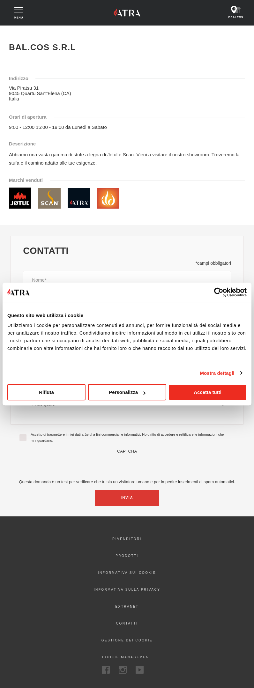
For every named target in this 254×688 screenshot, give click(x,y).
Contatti (127, 623)
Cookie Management (127, 657)
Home (15, 31)
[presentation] (127, 466)
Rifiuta (46, 392)
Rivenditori (127, 539)
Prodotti (127, 556)
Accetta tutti (207, 392)
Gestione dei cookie (127, 640)
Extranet (126, 606)
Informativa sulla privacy (127, 589)
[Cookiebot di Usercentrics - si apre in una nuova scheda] (219, 292)
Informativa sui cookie (127, 572)
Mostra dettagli (217, 373)
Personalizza (127, 392)
